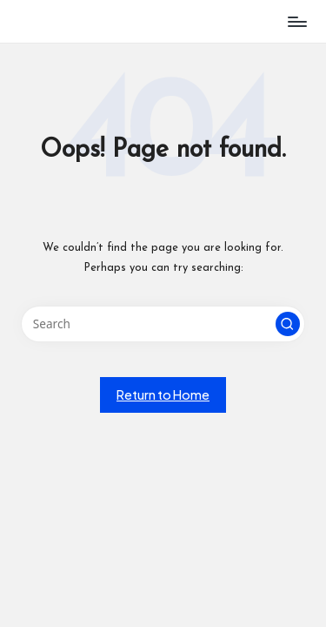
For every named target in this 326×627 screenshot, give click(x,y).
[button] (288, 324)
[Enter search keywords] (163, 324)
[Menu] (296, 21)
